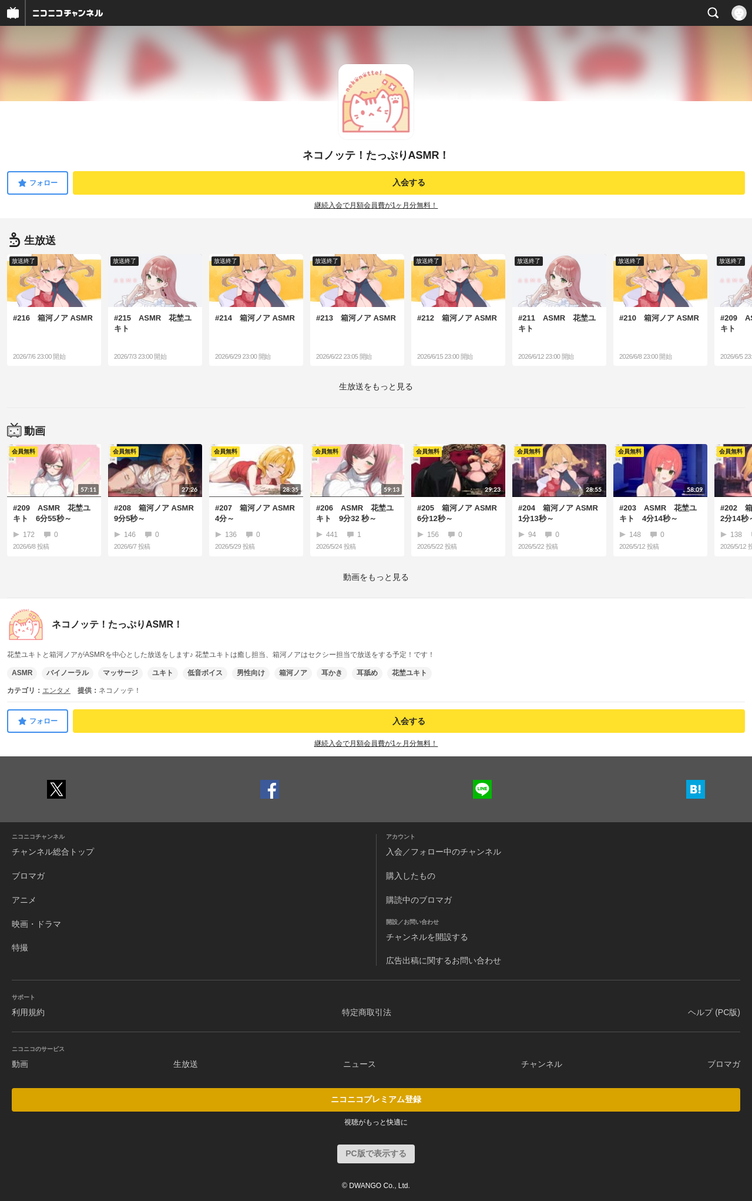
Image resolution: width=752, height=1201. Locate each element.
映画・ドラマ (36, 924)
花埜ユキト (409, 673)
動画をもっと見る (376, 577)
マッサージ (120, 673)
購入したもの (410, 875)
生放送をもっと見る (376, 386)
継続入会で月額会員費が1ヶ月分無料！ (376, 205)
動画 (20, 1064)
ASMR (22, 673)
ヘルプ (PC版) (714, 1012)
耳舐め (367, 673)
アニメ (24, 900)
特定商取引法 (366, 1012)
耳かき (332, 673)
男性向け (251, 673)
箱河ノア (293, 673)
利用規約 (28, 1012)
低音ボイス (205, 673)
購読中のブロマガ (419, 900)
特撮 (20, 947)
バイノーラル (67, 673)
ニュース (359, 1064)
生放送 (185, 1064)
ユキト (162, 673)
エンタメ (56, 690)
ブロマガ (28, 875)
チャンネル (541, 1064)
